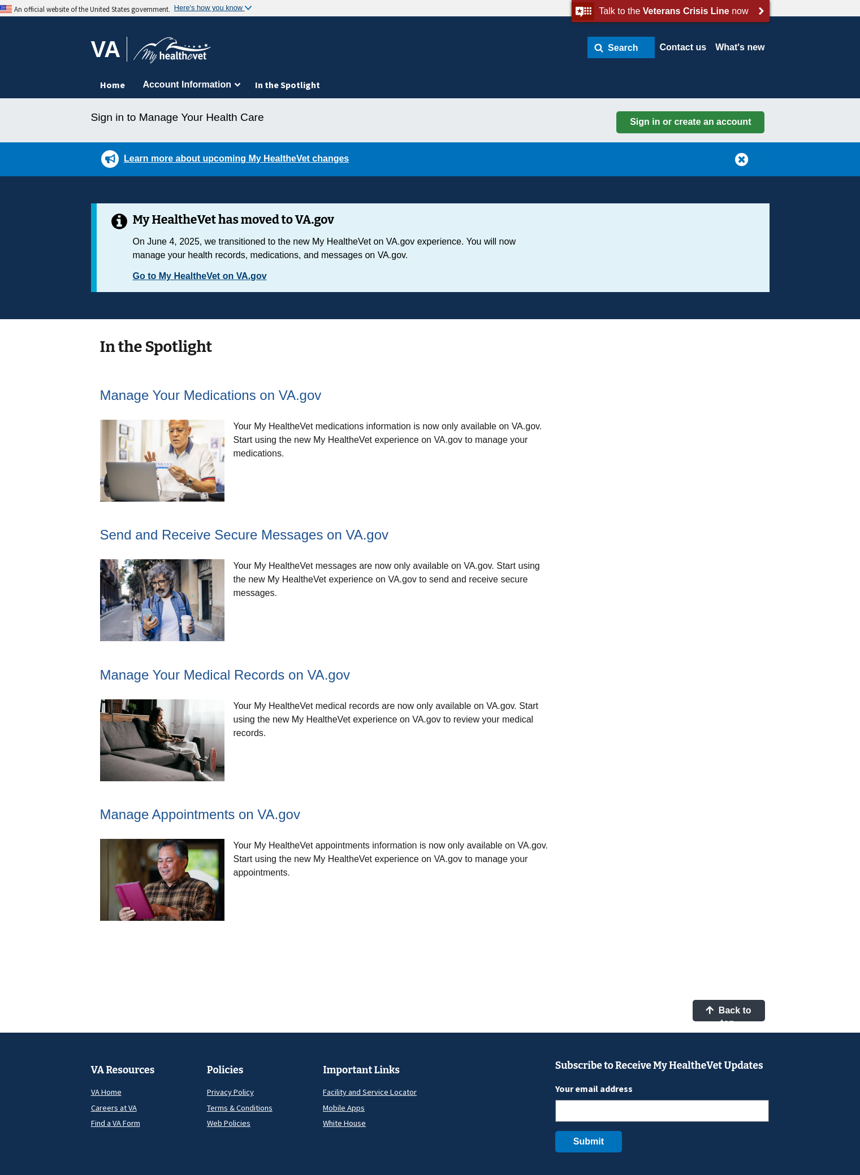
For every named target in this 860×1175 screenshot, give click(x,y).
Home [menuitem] (112, 84)
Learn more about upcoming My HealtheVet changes (236, 158)
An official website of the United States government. (92, 9)
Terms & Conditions (240, 1108)
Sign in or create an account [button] (690, 122)
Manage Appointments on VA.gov (200, 814)
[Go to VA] (109, 49)
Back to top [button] (728, 1013)
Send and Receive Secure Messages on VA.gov (244, 534)
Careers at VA (114, 1108)
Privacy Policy (230, 1092)
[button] (621, 47)
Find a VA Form (115, 1123)
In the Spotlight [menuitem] (287, 84)
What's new (739, 47)
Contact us (682, 47)
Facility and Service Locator (370, 1092)
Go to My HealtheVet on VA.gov (200, 276)
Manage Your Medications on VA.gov (211, 395)
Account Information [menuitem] (187, 84)
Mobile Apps (344, 1108)
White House (344, 1123)
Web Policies (228, 1123)
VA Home (106, 1092)
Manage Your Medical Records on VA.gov (225, 674)
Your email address (594, 1088)
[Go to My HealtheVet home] (172, 54)
